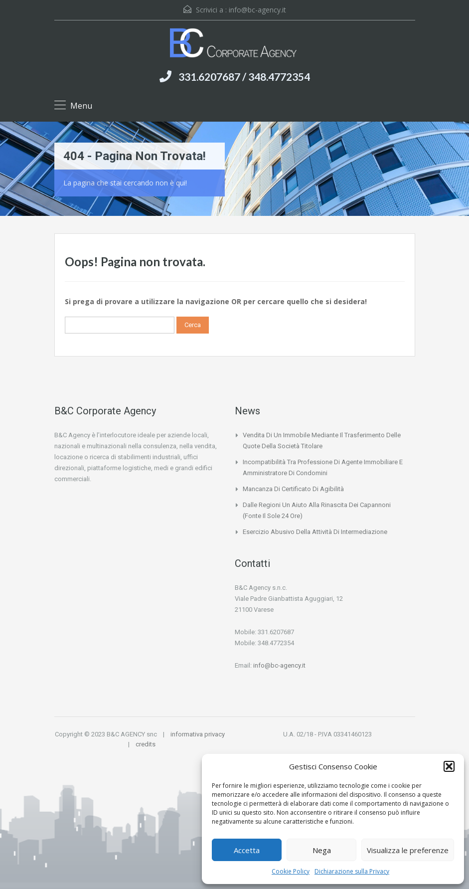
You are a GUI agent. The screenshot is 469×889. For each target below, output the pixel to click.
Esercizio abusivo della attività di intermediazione (315, 531)
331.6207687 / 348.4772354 (244, 76)
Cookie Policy (291, 871)
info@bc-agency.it (257, 9)
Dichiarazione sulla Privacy (351, 871)
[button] (449, 766)
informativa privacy (197, 734)
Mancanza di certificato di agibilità (293, 489)
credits (146, 744)
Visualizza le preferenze (408, 850)
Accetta (247, 850)
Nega (322, 850)
